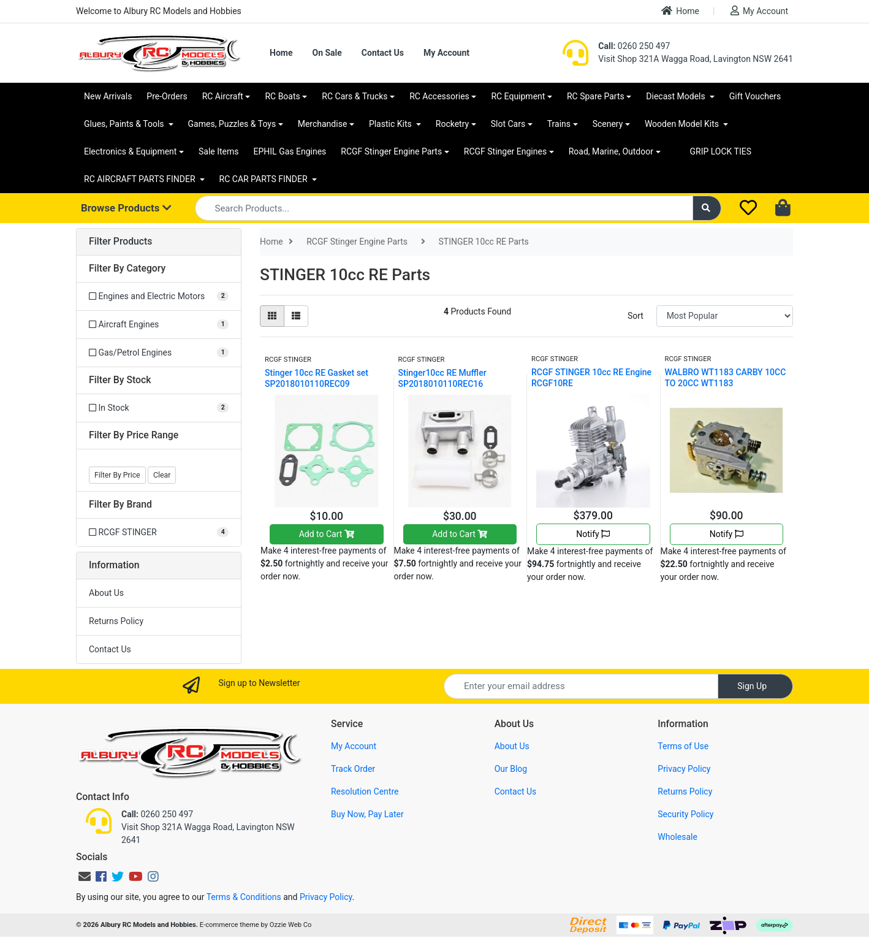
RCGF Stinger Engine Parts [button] (391, 151)
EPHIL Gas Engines (290, 151)
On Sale (326, 53)
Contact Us (383, 53)
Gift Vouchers (755, 96)
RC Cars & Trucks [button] (354, 96)
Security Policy (685, 814)
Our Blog (511, 769)
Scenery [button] (608, 124)
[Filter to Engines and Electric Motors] (159, 296)
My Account (759, 11)
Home (680, 11)
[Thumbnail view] (272, 316)
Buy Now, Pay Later (367, 814)
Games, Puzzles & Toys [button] (232, 124)
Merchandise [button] (322, 124)
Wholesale (677, 837)
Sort (635, 316)
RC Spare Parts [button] (595, 96)
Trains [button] (559, 124)
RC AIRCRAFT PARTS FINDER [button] (140, 179)
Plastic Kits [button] (391, 124)
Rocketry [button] (452, 124)
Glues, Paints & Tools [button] (125, 124)
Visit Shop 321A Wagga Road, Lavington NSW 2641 (695, 59)
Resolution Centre (364, 791)
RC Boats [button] (282, 96)
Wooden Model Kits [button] (683, 124)
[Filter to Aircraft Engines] (159, 324)
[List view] (296, 316)
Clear (161, 475)
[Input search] (444, 208)
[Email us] (84, 876)
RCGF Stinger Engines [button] (505, 151)
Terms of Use (683, 746)
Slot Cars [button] (508, 124)
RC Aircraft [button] (222, 96)
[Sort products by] (724, 316)
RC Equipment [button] (518, 96)
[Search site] (707, 208)
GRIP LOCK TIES (721, 151)
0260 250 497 (634, 46)
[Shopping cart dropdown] (784, 208)
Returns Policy (116, 621)
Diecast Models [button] (676, 96)
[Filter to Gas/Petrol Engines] (159, 352)
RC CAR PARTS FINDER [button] (264, 179)
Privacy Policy (684, 769)
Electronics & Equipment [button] (130, 151)
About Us (106, 593)
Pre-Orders (166, 96)
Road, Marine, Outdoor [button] (611, 151)
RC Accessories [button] (439, 96)
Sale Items (219, 151)
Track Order (353, 769)
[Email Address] (581, 686)
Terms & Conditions (244, 897)
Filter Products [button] (120, 241)
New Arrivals (108, 96)
